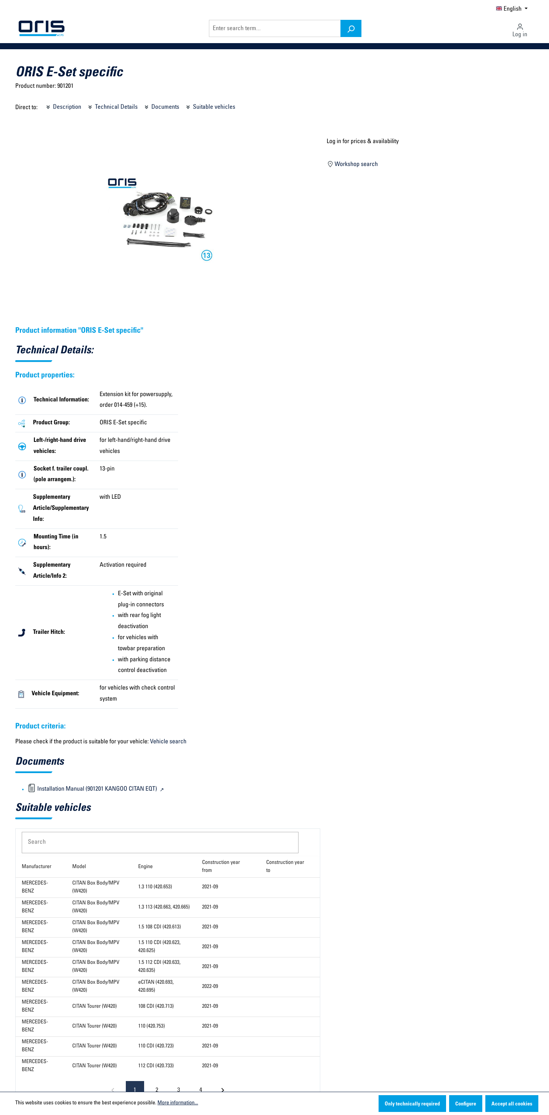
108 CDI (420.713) (156, 1006)
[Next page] (223, 1090)
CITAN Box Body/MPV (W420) (95, 887)
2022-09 (210, 986)
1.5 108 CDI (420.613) (159, 927)
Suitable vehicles (210, 106)
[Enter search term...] (275, 28)
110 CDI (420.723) (156, 1046)
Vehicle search (168, 742)
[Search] (350, 28)
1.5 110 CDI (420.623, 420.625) (159, 947)
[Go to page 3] (179, 1090)
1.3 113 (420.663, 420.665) (164, 907)
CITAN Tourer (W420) (94, 1006)
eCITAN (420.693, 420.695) (156, 986)
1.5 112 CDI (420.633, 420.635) (159, 966)
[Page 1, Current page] (135, 1090)
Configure (465, 1104)
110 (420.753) (151, 1026)
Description (63, 106)
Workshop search (352, 163)
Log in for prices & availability (363, 142)
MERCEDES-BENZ (35, 887)
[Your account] (520, 28)
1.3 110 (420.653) (155, 887)
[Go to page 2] (157, 1090)
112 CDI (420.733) (156, 1066)
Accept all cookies (511, 1104)
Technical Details (112, 106)
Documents (161, 106)
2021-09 (210, 887)
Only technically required (412, 1104)
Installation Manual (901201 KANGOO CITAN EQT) (92, 789)
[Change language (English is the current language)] (512, 8)
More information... (177, 1103)
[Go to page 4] (200, 1090)
